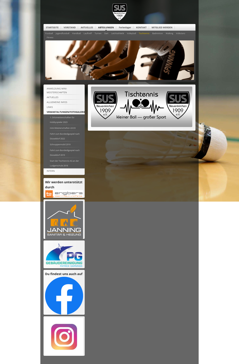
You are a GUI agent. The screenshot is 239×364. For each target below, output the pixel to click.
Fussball (49, 33)
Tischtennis (144, 33)
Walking (169, 33)
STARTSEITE (52, 27)
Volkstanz (180, 33)
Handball (76, 33)
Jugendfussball (62, 33)
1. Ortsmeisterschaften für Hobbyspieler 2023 (62, 120)
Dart (106, 33)
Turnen (98, 33)
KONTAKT (141, 27)
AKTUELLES (87, 27)
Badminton (157, 33)
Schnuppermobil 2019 (60, 144)
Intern (51, 170)
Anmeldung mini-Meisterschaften (57, 90)
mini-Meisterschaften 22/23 (62, 128)
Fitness (50, 37)
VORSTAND (70, 27)
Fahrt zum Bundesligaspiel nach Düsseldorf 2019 (65, 152)
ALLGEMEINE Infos (57, 102)
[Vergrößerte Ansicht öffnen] (141, 126)
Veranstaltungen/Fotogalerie (66, 111)
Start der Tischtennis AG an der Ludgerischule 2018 (64, 163)
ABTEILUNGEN (106, 27)
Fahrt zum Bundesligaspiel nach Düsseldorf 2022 (65, 136)
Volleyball (131, 33)
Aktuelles (52, 97)
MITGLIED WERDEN (162, 27)
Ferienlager (125, 27)
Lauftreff (88, 33)
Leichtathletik (117, 33)
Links (50, 107)
